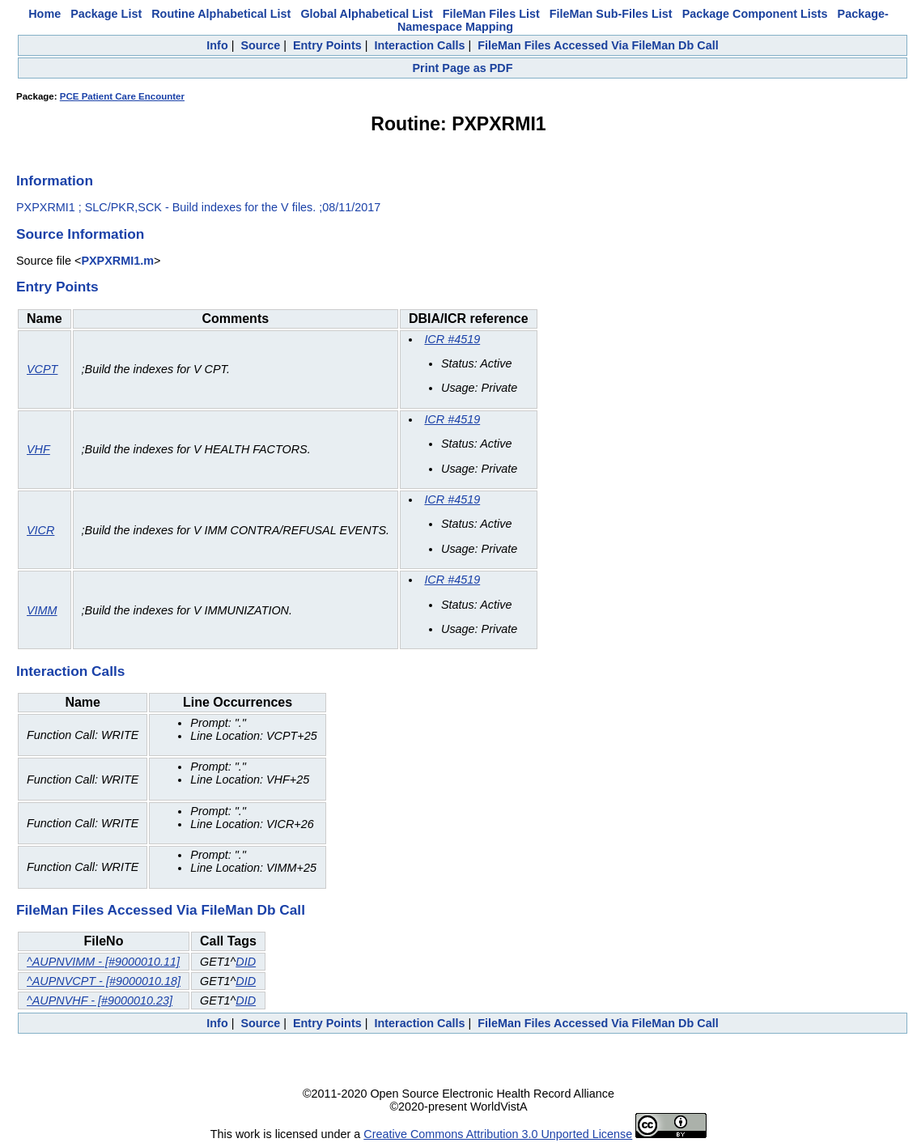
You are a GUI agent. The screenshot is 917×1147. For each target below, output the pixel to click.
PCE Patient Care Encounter (122, 96)
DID (246, 961)
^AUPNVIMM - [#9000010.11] (103, 961)
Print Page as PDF (463, 68)
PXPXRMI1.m (117, 260)
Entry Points (327, 45)
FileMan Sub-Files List (611, 13)
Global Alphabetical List (366, 13)
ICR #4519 (452, 339)
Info (216, 45)
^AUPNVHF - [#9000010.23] (99, 1000)
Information (54, 180)
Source (260, 45)
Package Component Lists (755, 13)
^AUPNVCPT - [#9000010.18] (103, 981)
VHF (38, 449)
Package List (106, 13)
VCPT (42, 369)
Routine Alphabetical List (221, 13)
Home (44, 13)
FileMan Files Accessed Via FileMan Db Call (598, 45)
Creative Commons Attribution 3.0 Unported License (497, 1134)
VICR (40, 530)
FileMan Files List (491, 13)
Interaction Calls (419, 45)
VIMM (42, 610)
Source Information (80, 234)
